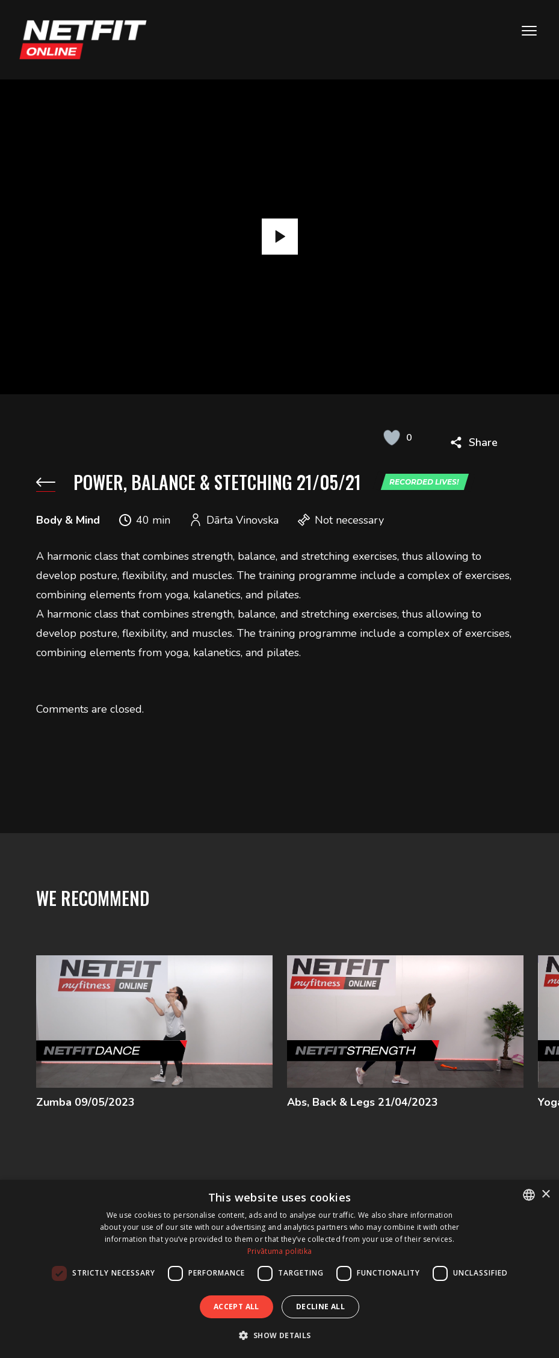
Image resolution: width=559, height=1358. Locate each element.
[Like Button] (392, 437)
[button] (279, 1335)
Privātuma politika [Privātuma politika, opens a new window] (279, 1251)
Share (483, 442)
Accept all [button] (236, 1306)
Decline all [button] (320, 1306)
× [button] (545, 1194)
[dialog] (279, 1269)
